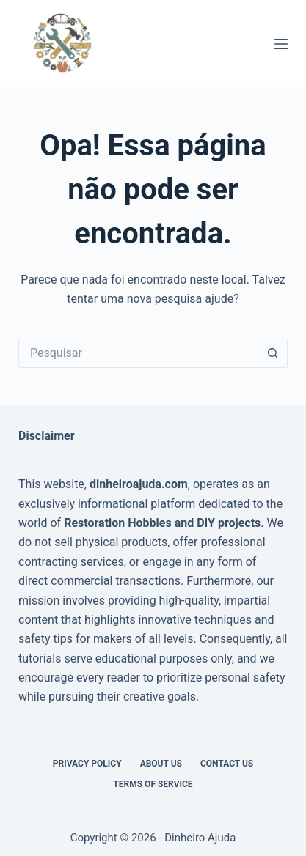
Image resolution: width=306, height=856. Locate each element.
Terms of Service (152, 784)
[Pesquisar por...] (138, 353)
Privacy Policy (87, 764)
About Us (161, 764)
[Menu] (281, 44)
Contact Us (226, 764)
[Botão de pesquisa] (273, 353)
